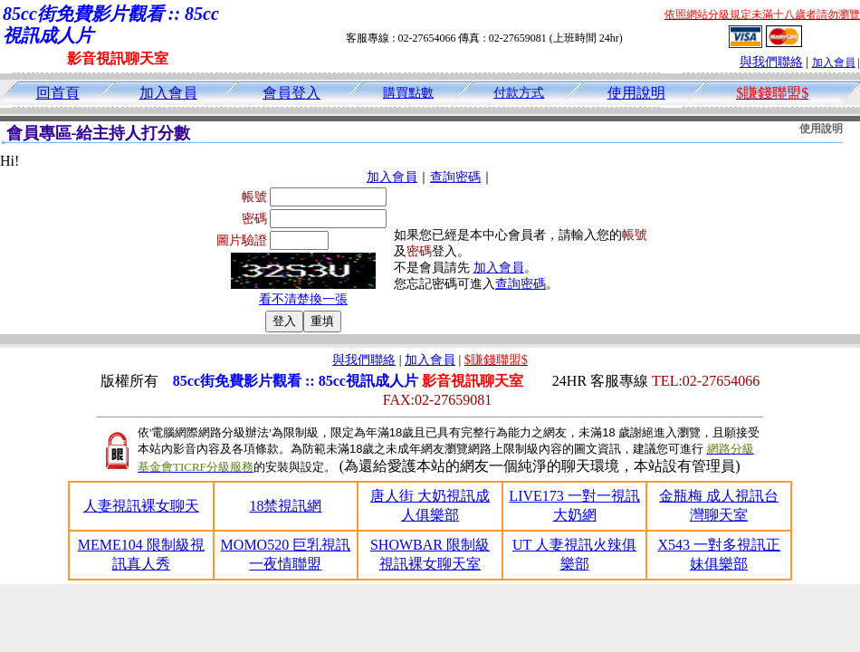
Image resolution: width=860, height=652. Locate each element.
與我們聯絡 (771, 62)
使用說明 (636, 93)
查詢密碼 (455, 177)
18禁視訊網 (285, 505)
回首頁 (58, 93)
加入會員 (833, 62)
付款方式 (518, 93)
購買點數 (408, 93)
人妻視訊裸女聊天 (141, 505)
